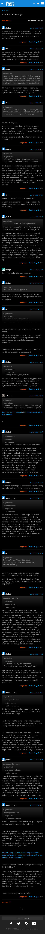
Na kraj (40, 21)
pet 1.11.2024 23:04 (36, 283)
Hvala (32, 42)
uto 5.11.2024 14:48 (36, 594)
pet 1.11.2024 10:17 (36, 28)
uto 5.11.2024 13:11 (36, 498)
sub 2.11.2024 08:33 (36, 362)
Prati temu (32, 21)
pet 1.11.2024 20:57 (36, 149)
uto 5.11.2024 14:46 (36, 553)
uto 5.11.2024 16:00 (36, 760)
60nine (7, 49)
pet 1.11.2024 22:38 (36, 270)
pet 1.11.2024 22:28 (36, 217)
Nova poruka (6, 21)
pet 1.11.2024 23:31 (36, 309)
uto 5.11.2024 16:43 (36, 805)
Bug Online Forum (10, 4)
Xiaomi (5, 10)
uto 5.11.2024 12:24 (36, 482)
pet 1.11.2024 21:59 (36, 195)
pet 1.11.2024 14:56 (36, 69)
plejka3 (8, 28)
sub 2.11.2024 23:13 (36, 396)
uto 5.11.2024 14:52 (36, 654)
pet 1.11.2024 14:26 (36, 49)
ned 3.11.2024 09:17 (36, 432)
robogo (8, 270)
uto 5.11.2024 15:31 (36, 692)
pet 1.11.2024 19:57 (36, 103)
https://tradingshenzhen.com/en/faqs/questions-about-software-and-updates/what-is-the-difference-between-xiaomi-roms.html (22, 855)
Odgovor (23, 42)
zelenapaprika (11, 498)
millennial (9, 396)
